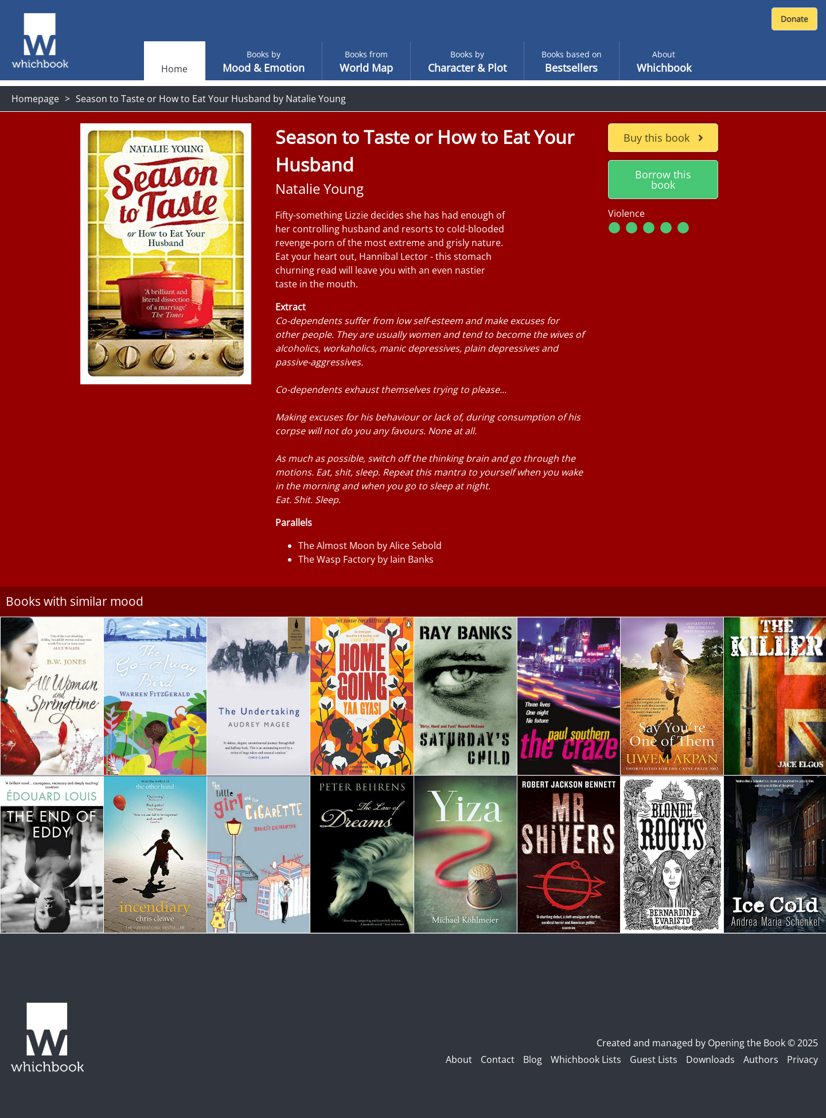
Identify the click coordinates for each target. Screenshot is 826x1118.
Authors (760, 1059)
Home (174, 69)
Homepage (35, 98)
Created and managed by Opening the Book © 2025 (707, 1043)
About (459, 1059)
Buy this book (663, 138)
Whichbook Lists (586, 1059)
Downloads (710, 1059)
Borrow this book (663, 179)
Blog (532, 1059)
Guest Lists (653, 1059)
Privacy (802, 1059)
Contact (498, 1059)
